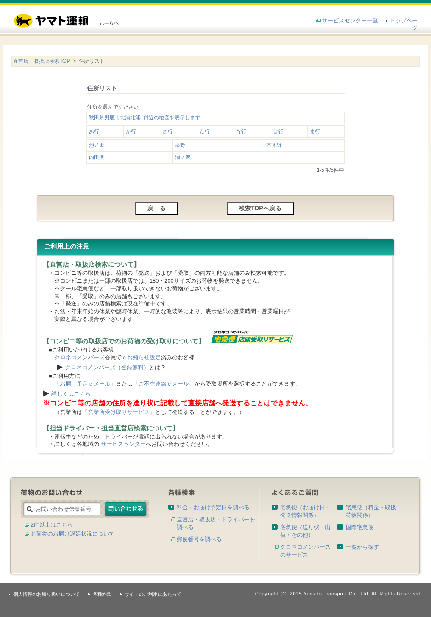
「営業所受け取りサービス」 (118, 412)
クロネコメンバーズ (79, 357)
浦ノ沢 (183, 157)
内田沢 (96, 157)
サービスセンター (123, 444)
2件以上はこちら (52, 524)
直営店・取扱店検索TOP (41, 61)
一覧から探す (362, 547)
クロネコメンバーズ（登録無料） (107, 367)
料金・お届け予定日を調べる (213, 507)
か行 (131, 131)
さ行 (167, 131)
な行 (241, 131)
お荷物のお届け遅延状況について (73, 533)
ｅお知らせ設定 (141, 357)
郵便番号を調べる (199, 539)
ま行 (315, 131)
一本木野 (271, 145)
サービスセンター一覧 (350, 20)
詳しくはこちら (71, 393)
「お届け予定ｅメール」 (85, 383)
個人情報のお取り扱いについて (46, 594)
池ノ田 (96, 145)
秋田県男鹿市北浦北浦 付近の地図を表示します (144, 118)
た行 (205, 131)
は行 (278, 131)
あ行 (94, 131)
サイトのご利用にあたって (153, 594)
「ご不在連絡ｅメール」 (163, 383)
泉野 (180, 145)
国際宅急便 (360, 527)
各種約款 (102, 594)
